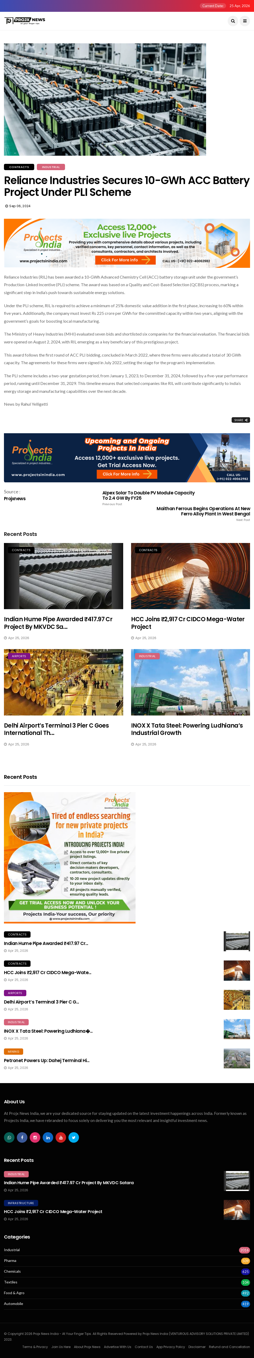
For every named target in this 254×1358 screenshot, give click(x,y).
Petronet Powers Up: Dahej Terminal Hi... (46, 1060)
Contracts (19, 167)
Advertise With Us (117, 1347)
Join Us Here (61, 1347)
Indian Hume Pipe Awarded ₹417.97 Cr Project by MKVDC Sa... (58, 623)
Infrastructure (21, 1203)
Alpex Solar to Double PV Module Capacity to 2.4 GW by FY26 (151, 498)
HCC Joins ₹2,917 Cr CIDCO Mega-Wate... (47, 972)
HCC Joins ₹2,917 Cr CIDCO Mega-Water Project (188, 623)
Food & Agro (14, 1293)
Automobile (13, 1304)
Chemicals (12, 1271)
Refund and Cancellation (229, 1347)
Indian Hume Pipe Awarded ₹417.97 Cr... (46, 943)
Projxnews (15, 498)
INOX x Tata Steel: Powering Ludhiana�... (48, 1031)
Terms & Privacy (35, 1347)
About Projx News (87, 1347)
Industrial (51, 167)
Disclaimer (197, 1347)
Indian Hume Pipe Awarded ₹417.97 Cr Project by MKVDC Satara (69, 1183)
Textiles (10, 1282)
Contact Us (144, 1347)
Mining (13, 1051)
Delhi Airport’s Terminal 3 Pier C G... (41, 1002)
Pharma (10, 1260)
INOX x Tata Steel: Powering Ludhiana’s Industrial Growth (187, 729)
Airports (19, 656)
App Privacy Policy (170, 1347)
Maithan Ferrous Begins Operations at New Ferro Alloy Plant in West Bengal (201, 514)
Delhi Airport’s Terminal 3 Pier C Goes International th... (56, 729)
